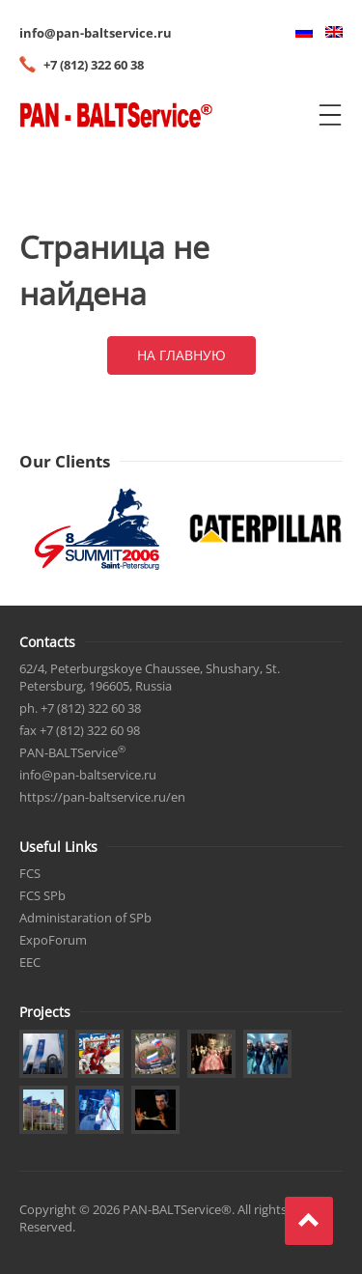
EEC (30, 962)
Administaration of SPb (85, 917)
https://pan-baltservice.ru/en (102, 797)
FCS (30, 873)
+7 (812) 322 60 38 (93, 64)
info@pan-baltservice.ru (95, 33)
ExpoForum (53, 939)
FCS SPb (42, 895)
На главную (181, 355)
